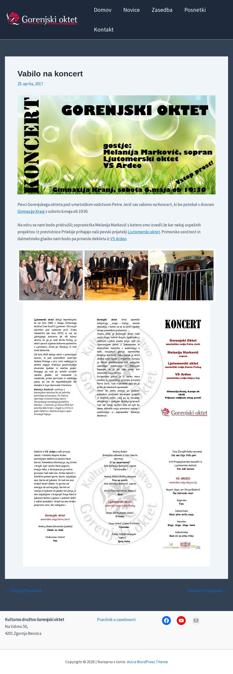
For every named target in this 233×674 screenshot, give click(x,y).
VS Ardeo (118, 238)
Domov (102, 10)
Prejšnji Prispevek (23, 591)
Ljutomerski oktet (144, 232)
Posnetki (195, 10)
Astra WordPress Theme (147, 661)
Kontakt (104, 29)
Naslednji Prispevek (207, 591)
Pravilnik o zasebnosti (116, 619)
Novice (131, 10)
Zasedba (162, 10)
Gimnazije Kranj (31, 211)
